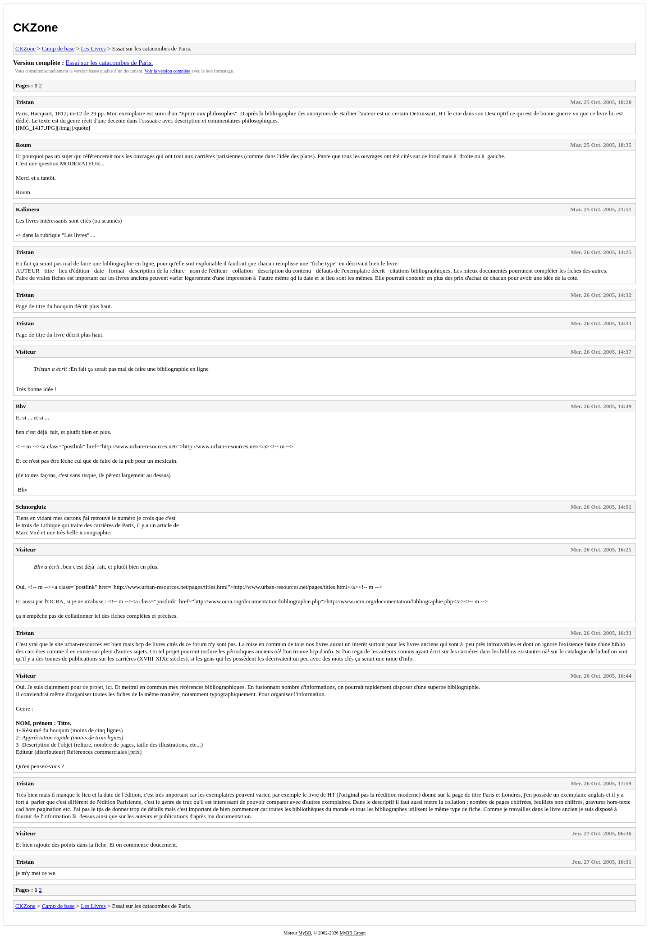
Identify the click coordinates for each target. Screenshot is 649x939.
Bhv (21, 406)
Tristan (25, 102)
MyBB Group (353, 932)
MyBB (304, 932)
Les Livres (93, 48)
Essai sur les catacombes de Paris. (109, 62)
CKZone (35, 27)
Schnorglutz (31, 506)
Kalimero (27, 209)
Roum (23, 144)
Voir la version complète (168, 70)
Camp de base (58, 48)
